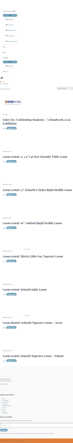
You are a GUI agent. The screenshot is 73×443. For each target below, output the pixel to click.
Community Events (11, 41)
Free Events (9, 25)
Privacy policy (11, 440)
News (4, 52)
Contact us (5, 71)
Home (1, 83)
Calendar (5, 404)
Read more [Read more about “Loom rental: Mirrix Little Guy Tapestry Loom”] (11, 261)
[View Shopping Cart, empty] (1, 78)
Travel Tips (9, 66)
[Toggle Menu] (10, 15)
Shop (4, 47)
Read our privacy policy (49, 433)
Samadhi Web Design (25, 440)
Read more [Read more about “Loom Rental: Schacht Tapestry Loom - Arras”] (11, 328)
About (5, 58)
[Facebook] (0, 82)
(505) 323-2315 (4, 384)
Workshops (9, 19)
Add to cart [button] (11, 128)
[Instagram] (3, 82)
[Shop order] (65, 88)
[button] (14, 11)
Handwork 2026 (11, 30)
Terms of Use (16, 440)
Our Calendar (10, 36)
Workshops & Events (9, 11)
